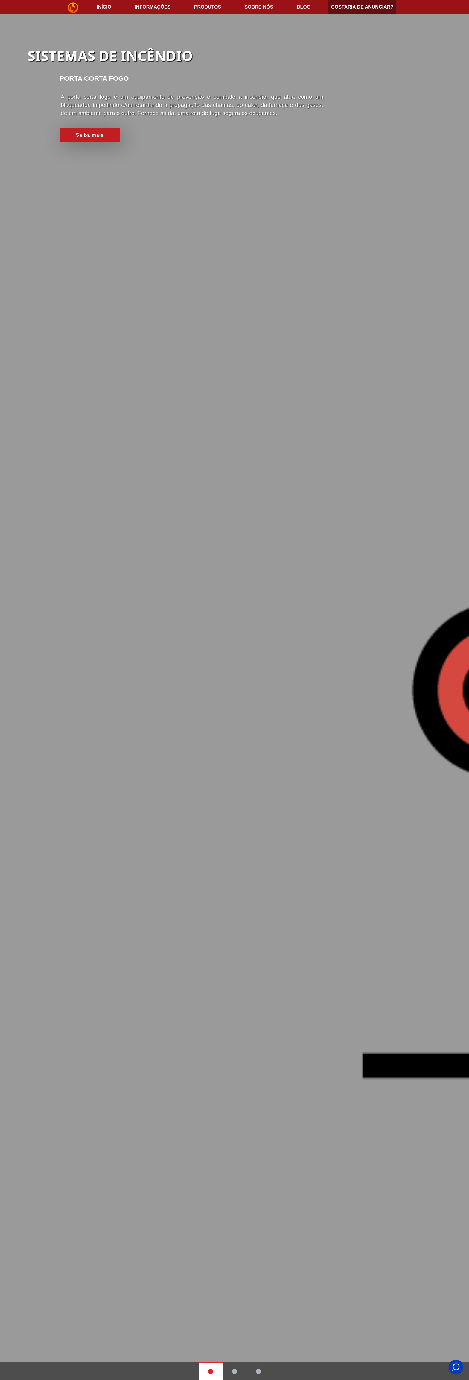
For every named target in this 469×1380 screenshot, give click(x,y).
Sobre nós (259, 7)
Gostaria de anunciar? (362, 7)
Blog (303, 7)
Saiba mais (90, 135)
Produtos (207, 7)
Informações (152, 7)
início (104, 7)
